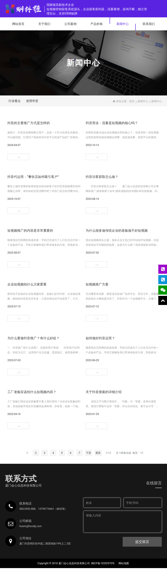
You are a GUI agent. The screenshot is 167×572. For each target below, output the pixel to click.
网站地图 (124, 563)
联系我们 (149, 24)
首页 (131, 101)
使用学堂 (32, 101)
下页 (88, 452)
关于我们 (44, 24)
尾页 (98, 452)
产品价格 (96, 24)
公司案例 (70, 24)
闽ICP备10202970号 (103, 563)
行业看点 (14, 101)
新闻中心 (123, 24)
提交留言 (142, 542)
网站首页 (18, 24)
